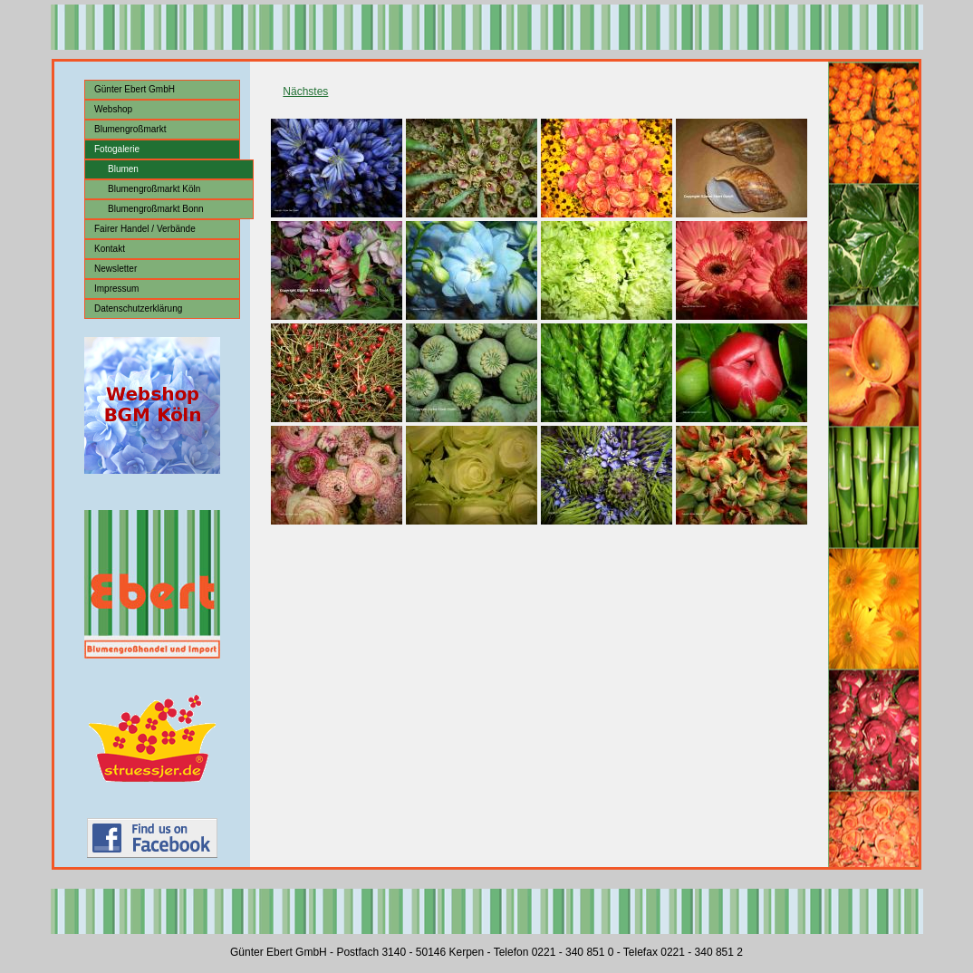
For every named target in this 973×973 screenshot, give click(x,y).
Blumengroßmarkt (130, 129)
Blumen (123, 169)
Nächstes (305, 91)
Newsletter (115, 269)
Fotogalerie (117, 149)
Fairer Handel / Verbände (145, 229)
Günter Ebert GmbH (134, 89)
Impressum (116, 289)
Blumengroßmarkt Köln (154, 189)
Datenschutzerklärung (138, 308)
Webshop (113, 109)
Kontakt (109, 249)
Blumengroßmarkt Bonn (156, 209)
